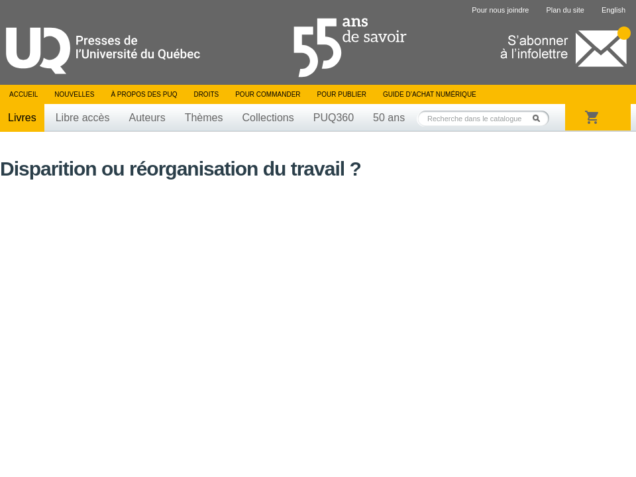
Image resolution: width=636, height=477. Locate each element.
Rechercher (540, 118)
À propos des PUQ (144, 94)
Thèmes (204, 117)
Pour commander (267, 94)
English (613, 10)
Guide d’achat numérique (429, 94)
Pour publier (341, 94)
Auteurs (147, 117)
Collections (267, 117)
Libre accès (83, 117)
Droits (206, 94)
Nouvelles (74, 94)
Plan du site (565, 10)
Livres (22, 117)
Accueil (23, 94)
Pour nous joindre (500, 10)
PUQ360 (333, 117)
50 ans (389, 117)
